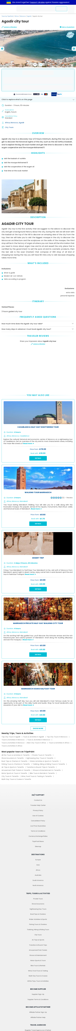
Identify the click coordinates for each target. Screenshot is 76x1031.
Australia (38, 875)
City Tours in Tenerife (10, 776)
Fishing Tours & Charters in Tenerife (16, 764)
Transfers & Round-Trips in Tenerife (40, 767)
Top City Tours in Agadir (11, 737)
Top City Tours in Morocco (57, 737)
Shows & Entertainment (38, 955)
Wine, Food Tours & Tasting (38, 971)
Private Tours (38, 899)
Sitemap (38, 846)
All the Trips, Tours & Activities (38, 981)
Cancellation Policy (38, 821)
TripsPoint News (38, 841)
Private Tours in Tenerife (42, 755)
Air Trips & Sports (38, 940)
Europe (38, 860)
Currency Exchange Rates (38, 836)
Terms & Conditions (38, 831)
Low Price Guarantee (38, 826)
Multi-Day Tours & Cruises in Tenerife (16, 779)
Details (38, 458)
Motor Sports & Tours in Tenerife (15, 773)
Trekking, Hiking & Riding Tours (38, 929)
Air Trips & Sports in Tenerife (13, 767)
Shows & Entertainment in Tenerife (47, 770)
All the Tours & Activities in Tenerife (16, 755)
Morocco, (15, 122)
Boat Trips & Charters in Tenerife (15, 761)
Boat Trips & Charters (38, 914)
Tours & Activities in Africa (59, 743)
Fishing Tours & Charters (38, 924)
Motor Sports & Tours (38, 960)
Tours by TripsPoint (7, 16)
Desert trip (38, 558)
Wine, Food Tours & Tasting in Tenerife (36, 776)
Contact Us (38, 800)
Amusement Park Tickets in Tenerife (16, 770)
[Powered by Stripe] (31, 94)
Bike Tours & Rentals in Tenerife (42, 773)
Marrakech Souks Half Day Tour (38, 689)
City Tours (9, 127)
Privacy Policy (38, 810)
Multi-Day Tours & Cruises (38, 976)
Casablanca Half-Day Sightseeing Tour (38, 427)
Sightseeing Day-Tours (38, 909)
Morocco (23, 16)
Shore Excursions (38, 904)
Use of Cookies (38, 816)
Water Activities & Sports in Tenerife (44, 761)
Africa (17, 16)
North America (38, 885)
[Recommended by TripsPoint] (70, 35)
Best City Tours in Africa (36, 743)
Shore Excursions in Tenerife (13, 758)
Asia (38, 865)
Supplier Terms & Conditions (38, 999)
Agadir (29, 16)
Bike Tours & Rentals (38, 966)
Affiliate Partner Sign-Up (38, 1012)
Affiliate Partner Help (38, 1017)
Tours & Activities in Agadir (33, 737)
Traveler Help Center (38, 805)
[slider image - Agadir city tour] (38, 55)
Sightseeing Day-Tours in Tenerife (40, 758)
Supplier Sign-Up (38, 994)
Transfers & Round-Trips (38, 945)
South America (38, 880)
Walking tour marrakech (38, 492)
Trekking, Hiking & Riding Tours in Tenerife (48, 764)
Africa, (8, 122)
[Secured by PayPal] (56, 94)
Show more (38, 728)
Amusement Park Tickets (38, 950)
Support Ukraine (37, 2)
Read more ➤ (28, 443)
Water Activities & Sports (38, 919)
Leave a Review (9, 27)
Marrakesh (24, 501)
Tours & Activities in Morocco (13, 740)
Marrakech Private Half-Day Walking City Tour (38, 623)
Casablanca (24, 436)
